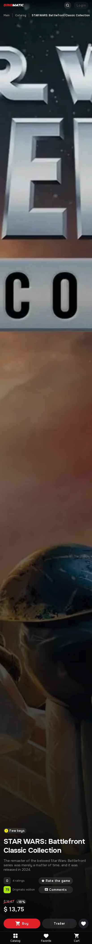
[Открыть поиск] (67, 5)
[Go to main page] (14, 5)
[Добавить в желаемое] (83, 923)
